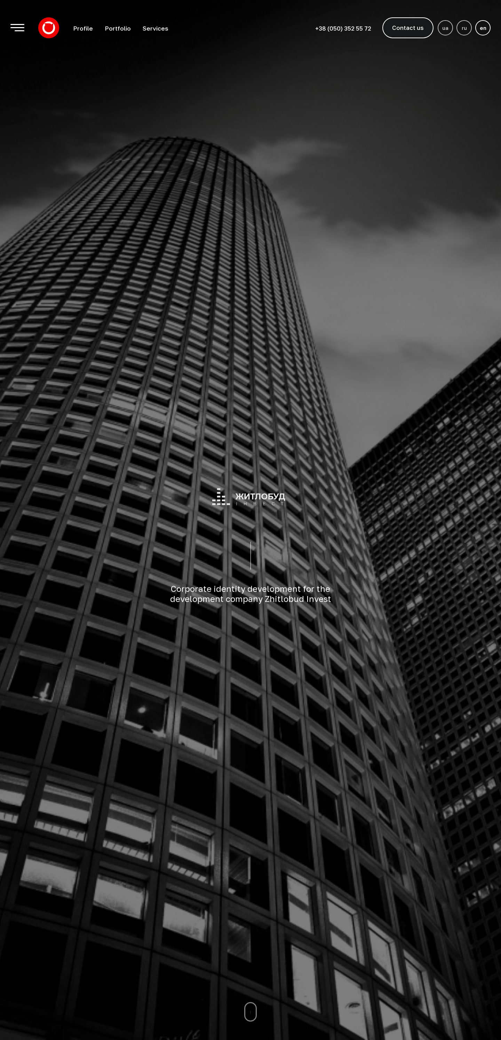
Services (155, 28)
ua (445, 28)
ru (464, 28)
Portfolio (118, 28)
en (483, 28)
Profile (83, 28)
